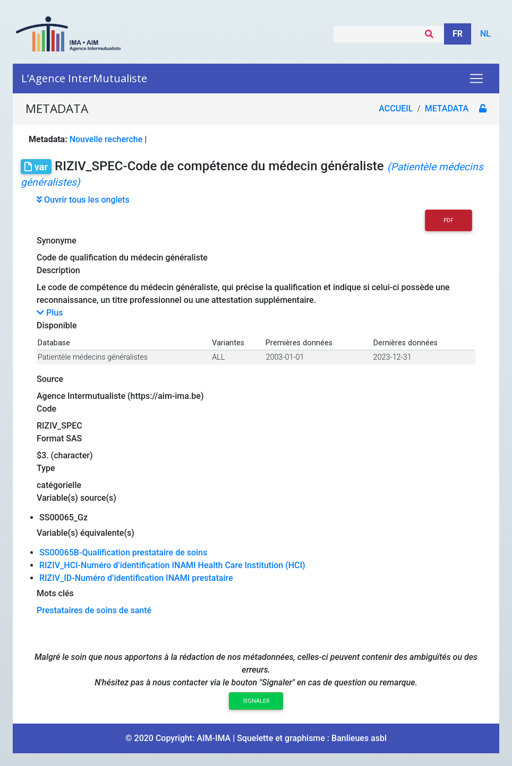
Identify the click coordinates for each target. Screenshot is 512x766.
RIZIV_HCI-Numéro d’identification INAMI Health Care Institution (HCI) (172, 565)
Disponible (56, 325)
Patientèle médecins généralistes (93, 357)
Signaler (256, 701)
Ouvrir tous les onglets (83, 200)
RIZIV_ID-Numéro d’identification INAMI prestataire (136, 578)
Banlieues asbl (359, 738)
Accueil (396, 108)
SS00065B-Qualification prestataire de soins (123, 552)
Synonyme (56, 241)
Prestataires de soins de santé (94, 610)
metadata (446, 108)
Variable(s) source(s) (76, 498)
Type (46, 468)
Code (46, 409)
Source (50, 379)
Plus (50, 313)
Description (58, 270)
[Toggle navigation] (476, 78)
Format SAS (59, 438)
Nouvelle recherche (106, 139)
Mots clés (55, 593)
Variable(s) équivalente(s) (85, 533)
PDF (448, 220)
